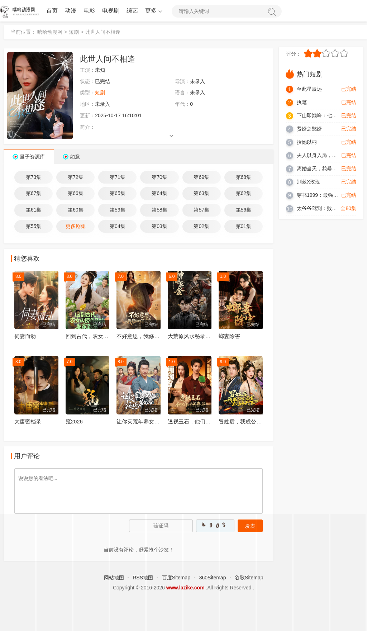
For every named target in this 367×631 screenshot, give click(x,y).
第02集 (201, 226)
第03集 (159, 226)
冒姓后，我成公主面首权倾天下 (256, 421)
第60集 (76, 210)
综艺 (132, 11)
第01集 (244, 226)
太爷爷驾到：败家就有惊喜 (327, 208)
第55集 (34, 226)
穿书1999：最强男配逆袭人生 (330, 195)
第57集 (201, 210)
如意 (75, 157)
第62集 (244, 193)
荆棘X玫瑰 (308, 182)
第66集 (76, 193)
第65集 (117, 193)
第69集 (201, 177)
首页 (52, 11)
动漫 (70, 11)
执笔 (302, 102)
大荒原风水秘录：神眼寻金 (200, 336)
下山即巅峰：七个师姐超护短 (329, 115)
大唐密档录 (27, 421)
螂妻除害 (229, 336)
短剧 (74, 32)
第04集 (117, 226)
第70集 (159, 177)
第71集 (117, 177)
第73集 (34, 177)
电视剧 (110, 11)
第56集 (244, 210)
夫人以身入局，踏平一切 (324, 155)
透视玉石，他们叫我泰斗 (197, 421)
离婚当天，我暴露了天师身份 (329, 168)
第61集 (34, 210)
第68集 (244, 177)
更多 (153, 11)
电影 (89, 11)
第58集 (159, 210)
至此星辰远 (309, 89)
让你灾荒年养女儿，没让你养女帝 (156, 421)
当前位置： (23, 32)
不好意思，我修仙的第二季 (148, 336)
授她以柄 (307, 142)
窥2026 (74, 421)
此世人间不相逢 (102, 32)
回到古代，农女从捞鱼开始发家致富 (109, 336)
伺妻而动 (25, 336)
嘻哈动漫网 (49, 32)
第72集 (76, 177)
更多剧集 (76, 226)
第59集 (117, 210)
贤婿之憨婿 (309, 129)
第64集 (159, 193)
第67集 (34, 193)
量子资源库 (32, 157)
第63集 (201, 193)
